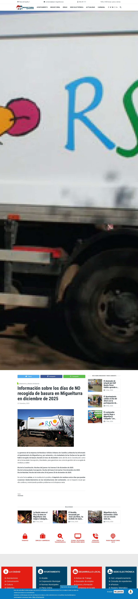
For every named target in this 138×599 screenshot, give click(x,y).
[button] (29, 376)
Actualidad (90, 7)
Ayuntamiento (42, 7)
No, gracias (118, 591)
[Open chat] (131, 592)
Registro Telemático (119, 588)
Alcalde (44, 578)
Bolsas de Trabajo (83, 578)
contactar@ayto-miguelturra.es (55, 2)
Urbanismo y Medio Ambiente (29, 384)
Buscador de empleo (85, 581)
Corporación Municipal (50, 581)
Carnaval (101, 7)
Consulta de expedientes (121, 581)
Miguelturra (55, 7)
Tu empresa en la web (85, 588)
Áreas (65, 7)
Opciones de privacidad (69, 587)
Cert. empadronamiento (121, 578)
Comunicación (13, 581)
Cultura (10, 584)
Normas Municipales (50, 584)
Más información (38, 597)
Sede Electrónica (76, 7)
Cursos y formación (84, 584)
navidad (20, 495)
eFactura (114, 584)
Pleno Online (46, 588)
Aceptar (110, 592)
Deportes (10, 588)
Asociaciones (12, 578)
